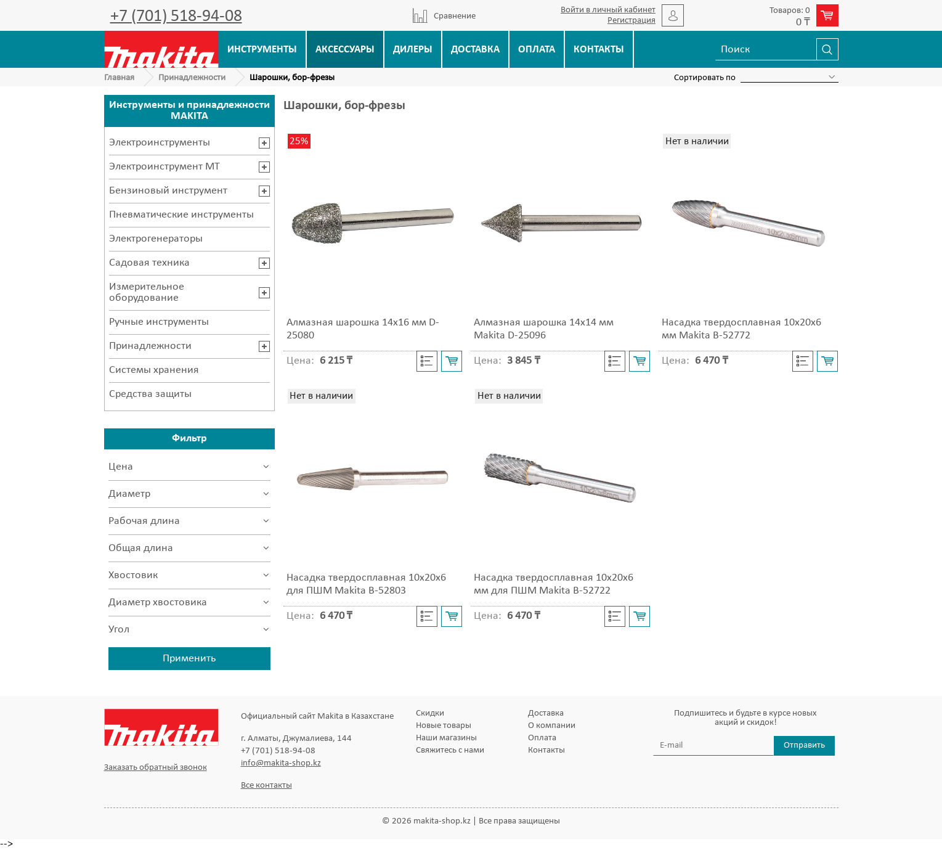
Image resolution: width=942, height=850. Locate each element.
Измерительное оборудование (146, 292)
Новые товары (443, 725)
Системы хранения (154, 370)
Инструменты (262, 49)
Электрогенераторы (156, 239)
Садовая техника (149, 263)
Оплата (536, 49)
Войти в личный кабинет (608, 10)
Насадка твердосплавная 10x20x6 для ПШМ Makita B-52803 (366, 584)
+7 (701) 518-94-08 (176, 16)
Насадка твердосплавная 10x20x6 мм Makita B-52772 (741, 329)
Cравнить (427, 361)
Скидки (430, 713)
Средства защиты (150, 394)
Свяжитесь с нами (450, 750)
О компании (551, 725)
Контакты (599, 49)
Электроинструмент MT (164, 167)
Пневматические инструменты (181, 215)
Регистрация (631, 20)
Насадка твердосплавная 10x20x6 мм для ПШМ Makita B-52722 (553, 584)
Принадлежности (191, 78)
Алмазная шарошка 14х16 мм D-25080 (362, 329)
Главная (119, 78)
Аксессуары (345, 49)
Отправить (804, 745)
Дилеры (412, 49)
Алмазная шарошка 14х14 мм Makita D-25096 (544, 329)
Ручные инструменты (159, 322)
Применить (189, 658)
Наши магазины (446, 738)
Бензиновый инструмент (168, 191)
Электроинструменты (159, 143)
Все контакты (266, 785)
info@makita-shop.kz (281, 763)
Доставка (475, 49)
